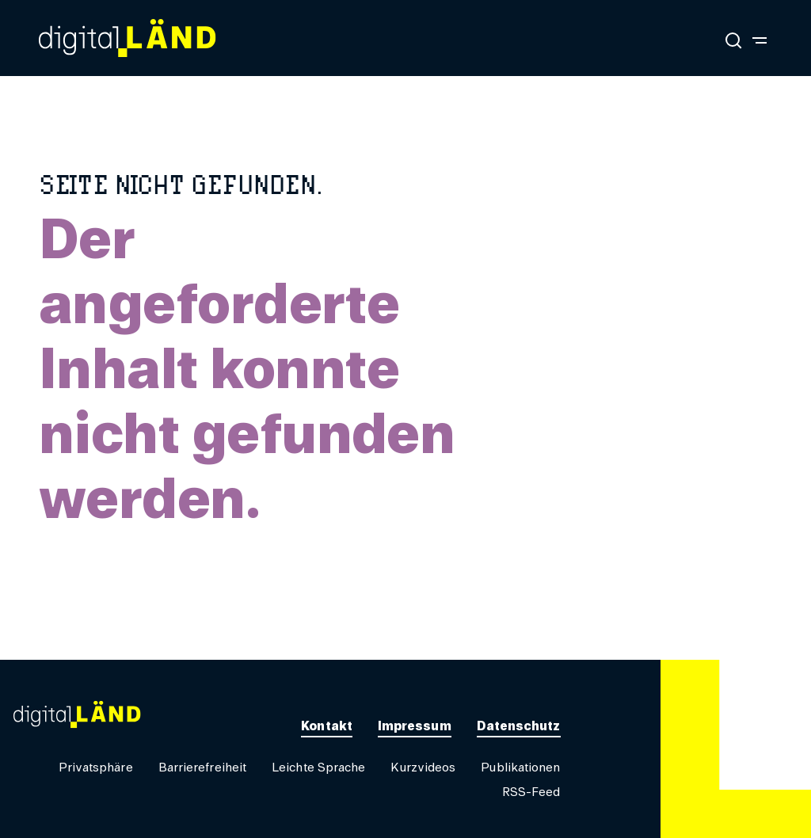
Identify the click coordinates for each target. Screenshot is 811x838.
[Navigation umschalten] (759, 39)
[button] (96, 768)
